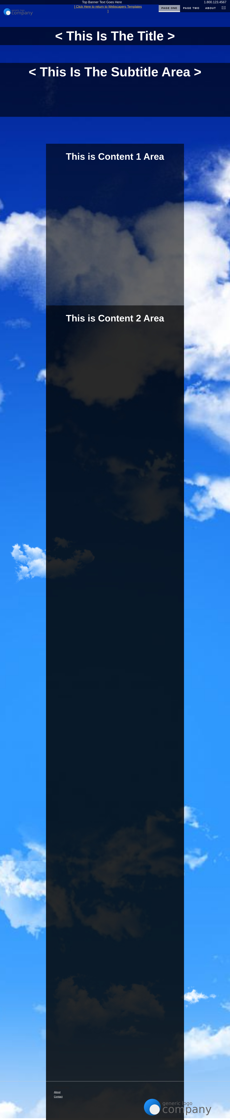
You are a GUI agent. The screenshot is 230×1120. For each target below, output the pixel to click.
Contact (58, 1096)
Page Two (191, 8)
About (210, 8)
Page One (169, 8)
